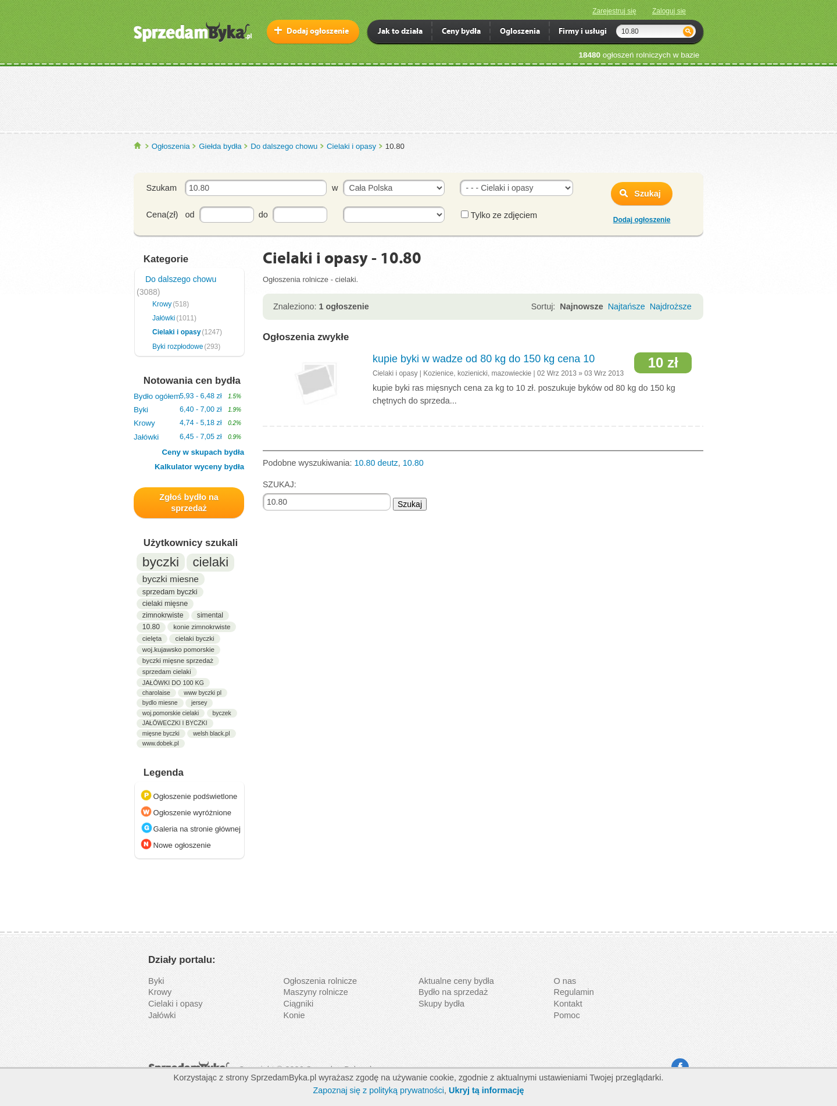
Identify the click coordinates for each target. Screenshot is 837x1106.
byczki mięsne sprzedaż (177, 660)
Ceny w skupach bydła (203, 452)
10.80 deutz (376, 463)
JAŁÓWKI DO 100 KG (173, 682)
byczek (222, 713)
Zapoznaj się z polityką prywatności (378, 1090)
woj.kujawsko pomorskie (178, 649)
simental (210, 615)
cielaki (210, 562)
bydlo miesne (160, 703)
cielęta (152, 638)
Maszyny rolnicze (316, 992)
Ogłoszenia (171, 146)
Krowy (161, 304)
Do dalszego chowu (284, 146)
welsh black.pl (211, 733)
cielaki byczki (194, 638)
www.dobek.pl (160, 743)
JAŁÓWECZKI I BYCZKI (175, 723)
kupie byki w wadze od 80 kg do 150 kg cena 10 (484, 359)
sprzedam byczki (170, 591)
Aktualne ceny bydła (456, 981)
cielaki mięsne (165, 604)
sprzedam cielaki (166, 671)
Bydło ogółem (187, 396)
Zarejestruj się (614, 11)
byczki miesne (170, 579)
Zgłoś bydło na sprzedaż (189, 503)
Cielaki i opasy (351, 146)
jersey (199, 703)
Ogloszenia (520, 32)
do (263, 214)
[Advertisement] (418, 98)
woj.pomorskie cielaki (170, 713)
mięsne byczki (161, 733)
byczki (160, 561)
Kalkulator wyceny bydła (199, 466)
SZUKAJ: (279, 484)
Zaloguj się (669, 11)
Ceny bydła (461, 32)
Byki (187, 410)
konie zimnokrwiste (201, 626)
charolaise (156, 692)
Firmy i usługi (583, 32)
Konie (294, 1015)
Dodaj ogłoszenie (318, 31)
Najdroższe (671, 306)
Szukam (161, 187)
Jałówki (163, 318)
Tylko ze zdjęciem (499, 215)
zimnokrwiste (163, 615)
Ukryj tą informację (486, 1090)
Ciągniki (299, 1003)
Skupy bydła (441, 1003)
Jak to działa (400, 32)
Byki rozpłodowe (177, 346)
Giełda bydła (220, 146)
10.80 (151, 627)
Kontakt (568, 1003)
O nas (565, 981)
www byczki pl (202, 693)
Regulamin (574, 992)
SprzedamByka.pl (138, 145)
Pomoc (567, 1015)
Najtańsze (626, 306)
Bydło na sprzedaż (453, 992)
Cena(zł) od (170, 214)
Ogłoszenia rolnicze (320, 981)
